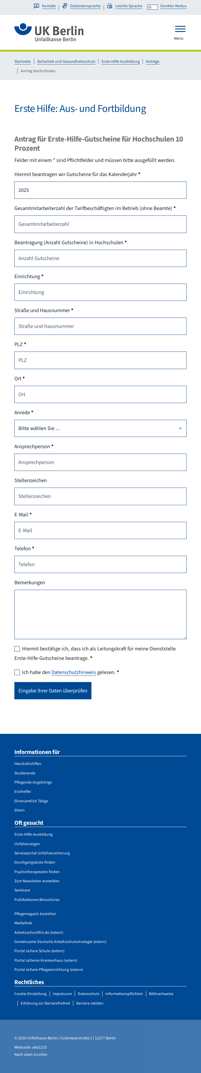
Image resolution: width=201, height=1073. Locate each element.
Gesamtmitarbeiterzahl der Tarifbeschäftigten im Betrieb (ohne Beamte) (95, 208)
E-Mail (23, 514)
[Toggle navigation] (180, 28)
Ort (19, 378)
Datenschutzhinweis (73, 672)
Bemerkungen (29, 582)
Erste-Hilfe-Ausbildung (121, 61)
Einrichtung (28, 276)
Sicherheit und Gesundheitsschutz (66, 61)
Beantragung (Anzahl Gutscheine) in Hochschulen (70, 242)
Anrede (23, 412)
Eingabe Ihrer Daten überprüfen (52, 690)
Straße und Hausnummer (43, 310)
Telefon (24, 548)
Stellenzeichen (30, 480)
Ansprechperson (33, 446)
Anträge (152, 61)
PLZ (20, 344)
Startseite (22, 61)
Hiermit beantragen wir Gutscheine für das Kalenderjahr (77, 174)
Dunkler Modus (173, 6)
